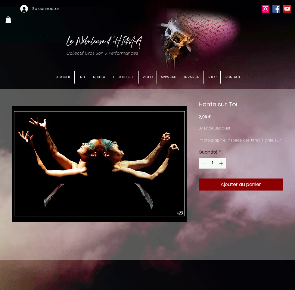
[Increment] (221, 163)
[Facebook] (276, 9)
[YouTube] (287, 9)
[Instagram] (265, 9)
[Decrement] (203, 163)
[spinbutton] (212, 163)
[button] (8, 19)
